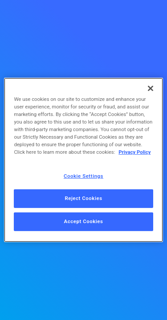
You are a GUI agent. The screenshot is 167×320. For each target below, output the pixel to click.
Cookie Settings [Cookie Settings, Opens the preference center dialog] (83, 175)
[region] (83, 160)
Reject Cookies (83, 198)
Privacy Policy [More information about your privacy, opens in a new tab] (134, 152)
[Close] (150, 88)
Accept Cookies (83, 221)
